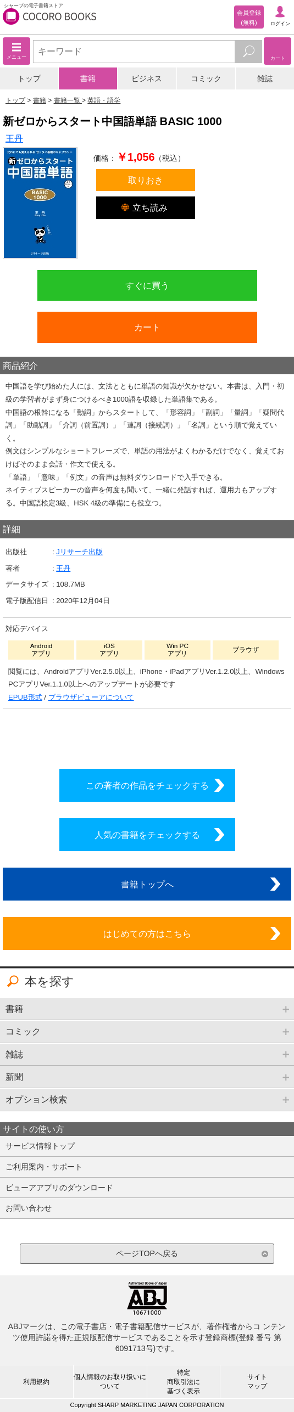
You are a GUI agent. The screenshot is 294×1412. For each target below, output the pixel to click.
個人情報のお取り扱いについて (110, 1381)
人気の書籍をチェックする (147, 835)
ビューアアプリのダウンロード (59, 1187)
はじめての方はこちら (147, 933)
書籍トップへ (147, 884)
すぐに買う (147, 285)
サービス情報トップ (40, 1145)
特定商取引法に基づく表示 (183, 1382)
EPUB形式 (25, 697)
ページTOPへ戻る (147, 1253)
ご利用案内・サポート (43, 1166)
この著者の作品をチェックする (147, 785)
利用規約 (36, 1382)
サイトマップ (257, 1381)
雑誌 (265, 78)
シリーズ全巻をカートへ (147, 736)
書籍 (88, 78)
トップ (29, 78)
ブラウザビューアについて (91, 697)
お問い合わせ (28, 1207)
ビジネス (146, 78)
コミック (206, 78)
